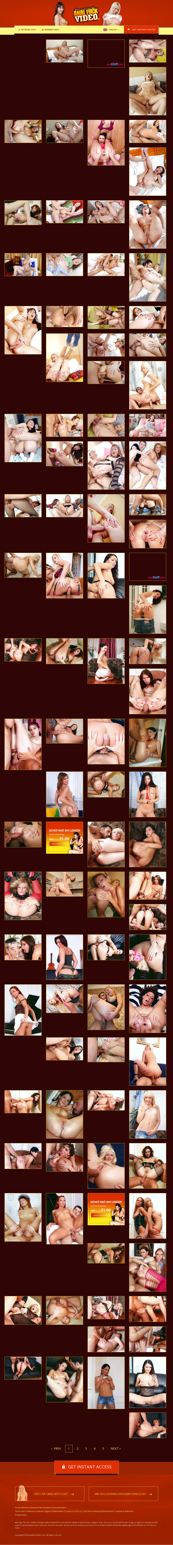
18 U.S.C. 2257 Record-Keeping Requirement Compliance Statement (104, 1511)
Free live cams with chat (51, 1494)
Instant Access (50, 1507)
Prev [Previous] (57, 1448)
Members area (51, 30)
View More (61, 1507)
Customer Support (43, 1511)
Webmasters (58, 1511)
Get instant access (143, 29)
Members (26, 1507)
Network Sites (28, 30)
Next (115, 1448)
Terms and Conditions (24, 1511)
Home (17, 1507)
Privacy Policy (21, 1515)
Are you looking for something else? (120, 1494)
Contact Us (69, 1511)
